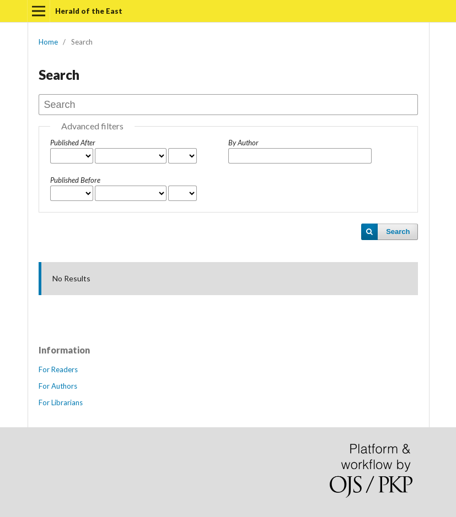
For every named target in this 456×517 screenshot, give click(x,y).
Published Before (75, 180)
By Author (243, 142)
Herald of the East (88, 11)
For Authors (58, 386)
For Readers (58, 369)
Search (398, 231)
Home (48, 41)
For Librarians (61, 402)
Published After (72, 142)
